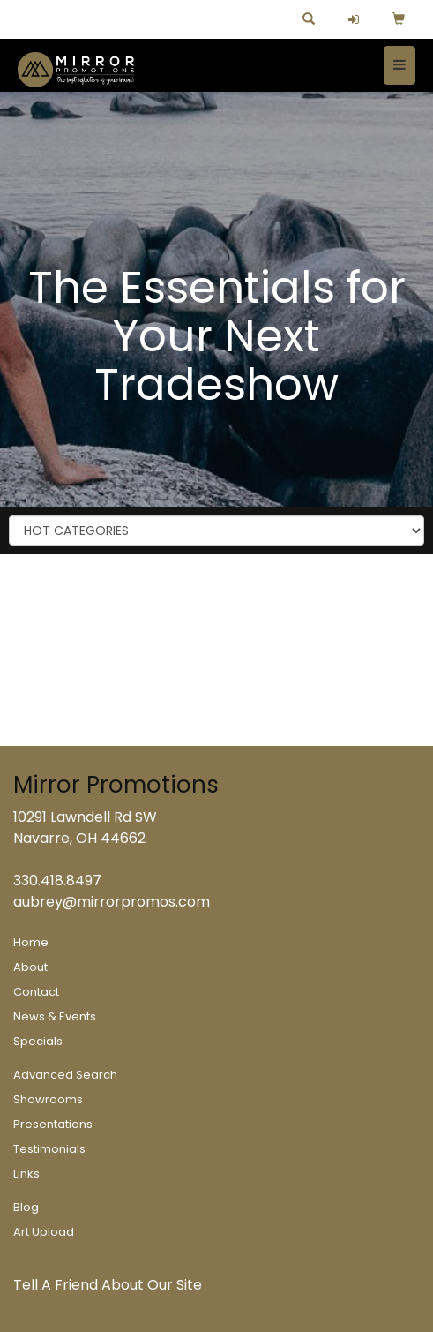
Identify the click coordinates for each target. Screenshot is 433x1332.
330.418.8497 (57, 880)
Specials (38, 1041)
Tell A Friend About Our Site (107, 1285)
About (30, 967)
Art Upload (43, 1231)
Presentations (53, 1124)
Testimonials (49, 1148)
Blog (26, 1207)
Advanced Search (65, 1074)
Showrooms (48, 1099)
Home (31, 942)
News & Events (54, 1016)
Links (26, 1173)
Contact (36, 991)
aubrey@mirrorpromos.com (111, 902)
